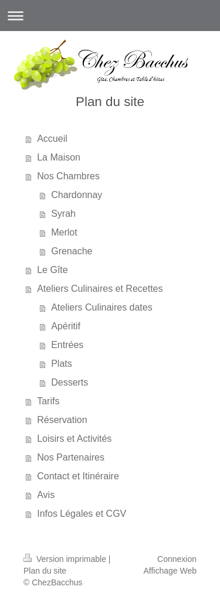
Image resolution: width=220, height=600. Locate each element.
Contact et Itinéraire (78, 476)
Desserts (69, 382)
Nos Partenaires (70, 457)
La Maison (58, 157)
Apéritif (65, 326)
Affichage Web (170, 570)
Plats (61, 364)
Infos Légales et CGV (81, 514)
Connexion (177, 559)
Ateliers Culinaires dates (102, 307)
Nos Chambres (68, 176)
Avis (46, 495)
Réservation (62, 420)
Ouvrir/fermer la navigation (110, 15)
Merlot (64, 232)
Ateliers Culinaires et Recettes (100, 289)
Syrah (63, 214)
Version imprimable (66, 559)
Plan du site (44, 570)
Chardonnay (76, 195)
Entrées (67, 345)
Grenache (71, 251)
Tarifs (48, 401)
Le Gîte (52, 270)
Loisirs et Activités (74, 439)
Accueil (52, 139)
